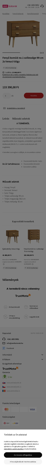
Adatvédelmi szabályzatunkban (14, 449)
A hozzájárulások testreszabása (23, 462)
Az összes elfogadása (23, 455)
